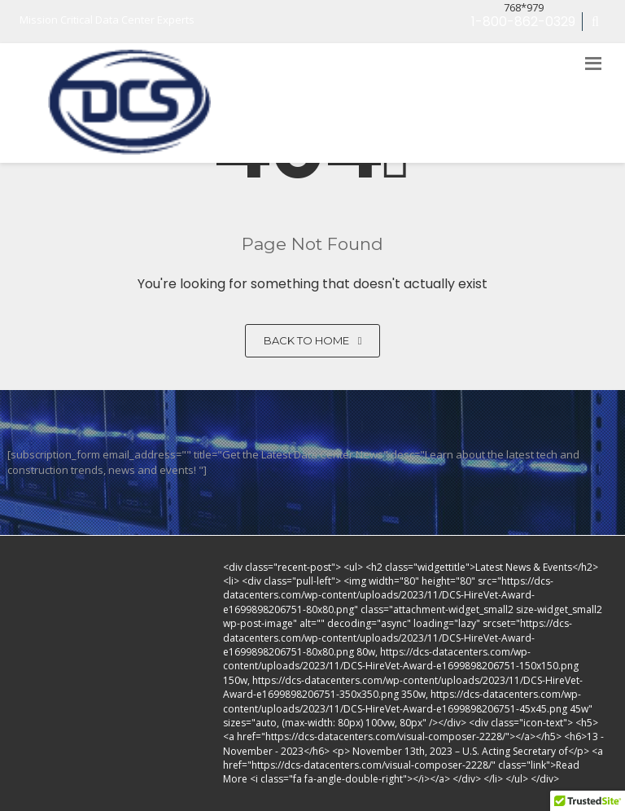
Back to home (313, 340)
